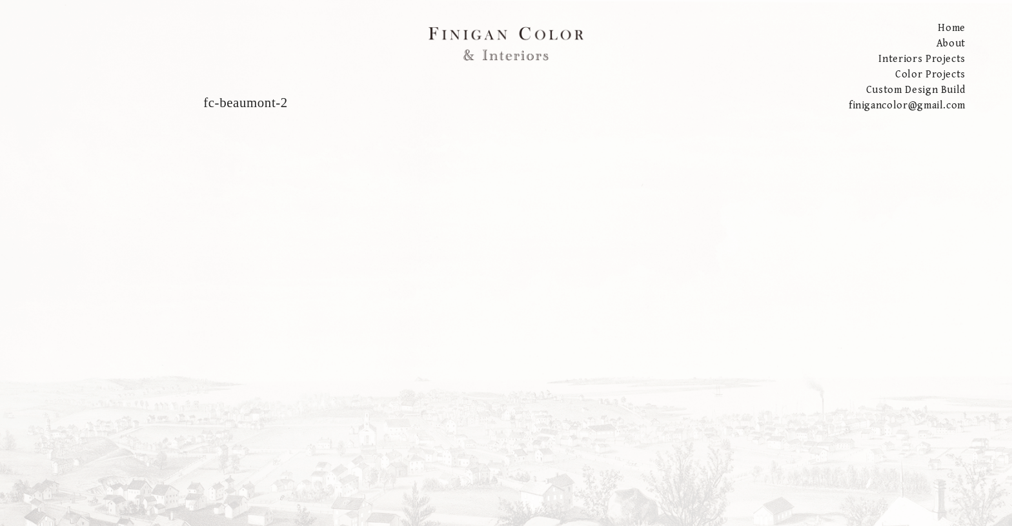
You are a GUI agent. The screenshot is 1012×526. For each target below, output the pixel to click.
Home (952, 28)
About (951, 43)
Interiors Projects (922, 59)
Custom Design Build (916, 90)
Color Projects (930, 74)
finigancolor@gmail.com (907, 105)
